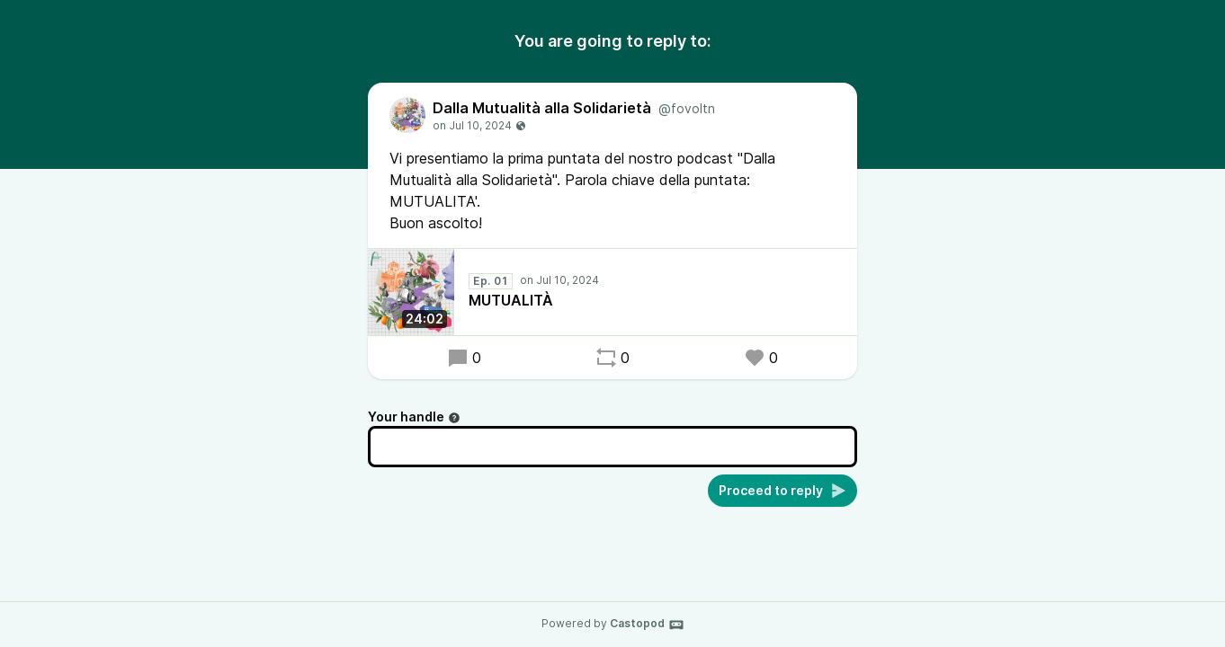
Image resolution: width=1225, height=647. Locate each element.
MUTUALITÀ (511, 300)
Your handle (414, 416)
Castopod (647, 624)
